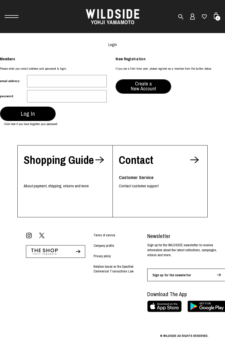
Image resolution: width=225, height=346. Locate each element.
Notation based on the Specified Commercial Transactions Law (113, 269)
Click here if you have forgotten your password (30, 124)
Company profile (103, 246)
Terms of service (104, 235)
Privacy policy (102, 256)
